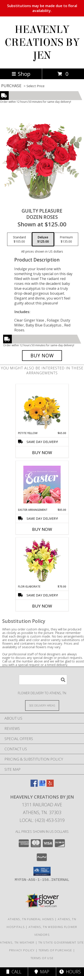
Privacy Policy (22, 950)
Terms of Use (42, 958)
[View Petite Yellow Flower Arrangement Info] (42, 407)
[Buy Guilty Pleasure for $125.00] (42, 355)
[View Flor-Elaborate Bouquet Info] (42, 561)
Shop (21, 73)
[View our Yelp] (50, 785)
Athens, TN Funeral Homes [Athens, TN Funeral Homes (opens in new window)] (31, 919)
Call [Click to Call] (13, 972)
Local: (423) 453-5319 (42, 820)
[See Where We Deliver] (42, 705)
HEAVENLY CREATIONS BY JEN (42, 42)
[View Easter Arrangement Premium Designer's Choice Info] (42, 484)
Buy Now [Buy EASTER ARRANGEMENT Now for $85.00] (42, 529)
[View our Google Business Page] (42, 785)
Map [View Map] (42, 972)
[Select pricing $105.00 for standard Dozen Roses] (19, 239)
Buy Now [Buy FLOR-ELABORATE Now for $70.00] (42, 606)
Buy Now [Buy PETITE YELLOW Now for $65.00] (42, 452)
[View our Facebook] (34, 785)
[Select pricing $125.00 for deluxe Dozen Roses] (43, 239)
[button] (42, 871)
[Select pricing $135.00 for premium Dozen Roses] (66, 239)
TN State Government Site (61, 942)
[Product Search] (43, 680)
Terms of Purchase (55, 950)
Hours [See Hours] (70, 972)
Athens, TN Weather (17, 942)
